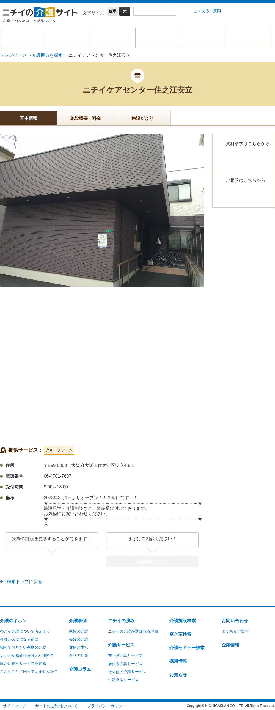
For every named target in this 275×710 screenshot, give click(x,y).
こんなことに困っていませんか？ (29, 671)
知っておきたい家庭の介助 (23, 647)
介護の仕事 (78, 655)
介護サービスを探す (112, 38)
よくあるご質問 (207, 11)
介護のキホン (22, 38)
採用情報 (178, 661)
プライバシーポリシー (106, 705)
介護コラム (80, 669)
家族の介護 (78, 631)
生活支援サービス (123, 679)
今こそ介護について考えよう (25, 631)
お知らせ (178, 674)
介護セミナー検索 (187, 647)
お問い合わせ (235, 620)
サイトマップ (14, 705)
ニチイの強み (121, 620)
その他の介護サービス (127, 671)
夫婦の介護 (78, 639)
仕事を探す (203, 38)
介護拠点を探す (158, 38)
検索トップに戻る (24, 581)
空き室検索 (180, 634)
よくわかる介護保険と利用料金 (27, 655)
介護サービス (121, 644)
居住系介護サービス (125, 663)
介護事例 (78, 620)
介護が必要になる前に (19, 639)
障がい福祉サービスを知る (23, 663)
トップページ (13, 55)
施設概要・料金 (85, 118)
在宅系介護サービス (125, 655)
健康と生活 (78, 647)
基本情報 (28, 118)
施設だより (142, 118)
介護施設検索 (182, 620)
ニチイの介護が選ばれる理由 (133, 631)
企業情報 (230, 644)
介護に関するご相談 (248, 38)
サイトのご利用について (56, 705)
